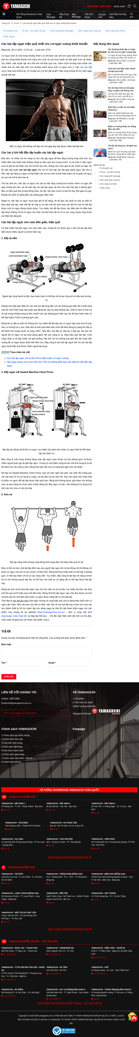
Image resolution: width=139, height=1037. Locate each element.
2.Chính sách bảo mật (12, 739)
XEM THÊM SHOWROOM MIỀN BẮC (69, 857)
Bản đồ (5, 810)
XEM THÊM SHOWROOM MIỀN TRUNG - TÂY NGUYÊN (69, 1003)
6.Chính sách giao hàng (12, 754)
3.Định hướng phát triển (84, 706)
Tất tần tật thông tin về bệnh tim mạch (122, 147)
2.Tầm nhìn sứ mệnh (83, 702)
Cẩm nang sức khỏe (115, 31)
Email (52, 663)
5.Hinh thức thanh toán (12, 750)
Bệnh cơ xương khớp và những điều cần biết (122, 127)
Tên (4, 663)
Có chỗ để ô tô (8, 954)
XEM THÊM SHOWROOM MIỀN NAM (69, 929)
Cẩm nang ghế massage (61, 31)
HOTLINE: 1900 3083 (99, 6)
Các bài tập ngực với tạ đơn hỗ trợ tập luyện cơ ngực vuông (38, 358)
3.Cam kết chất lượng (11, 743)
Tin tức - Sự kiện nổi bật (33, 31)
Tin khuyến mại (10, 31)
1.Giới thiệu (78, 698)
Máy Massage (76, 15)
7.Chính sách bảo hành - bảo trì (16, 758)
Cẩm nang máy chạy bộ (89, 31)
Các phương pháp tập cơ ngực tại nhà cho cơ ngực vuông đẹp (122, 50)
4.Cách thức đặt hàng (11, 747)
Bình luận (6, 644)
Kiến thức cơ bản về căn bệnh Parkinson (121, 108)
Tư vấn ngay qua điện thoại (20, 713)
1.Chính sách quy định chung (15, 735)
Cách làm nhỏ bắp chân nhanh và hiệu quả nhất (121, 69)
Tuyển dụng (8, 36)
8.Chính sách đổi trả (11, 762)
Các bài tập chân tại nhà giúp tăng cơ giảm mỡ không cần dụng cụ (121, 89)
